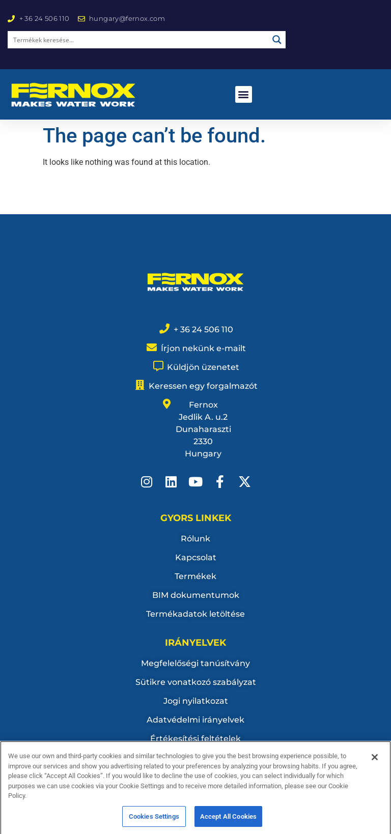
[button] (243, 94)
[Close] (375, 767)
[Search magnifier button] (277, 39)
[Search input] (138, 40)
